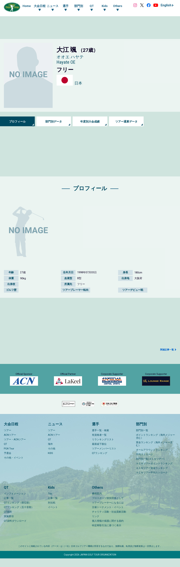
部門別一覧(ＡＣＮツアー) (150, 467)
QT (5, 452)
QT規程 (8, 520)
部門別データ (53, 121)
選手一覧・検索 (100, 439)
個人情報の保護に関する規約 (108, 529)
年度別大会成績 (90, 121)
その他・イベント (13, 466)
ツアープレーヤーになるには (108, 511)
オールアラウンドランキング (152, 458)
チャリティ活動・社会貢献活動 (109, 520)
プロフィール (17, 121)
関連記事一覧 (167, 349)
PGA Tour (9, 457)
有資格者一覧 (99, 443)
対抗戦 (51, 511)
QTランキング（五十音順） (19, 515)
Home (27, 6)
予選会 (7, 461)
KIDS (50, 461)
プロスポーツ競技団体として (108, 506)
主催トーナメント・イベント (108, 515)
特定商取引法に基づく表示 (106, 534)
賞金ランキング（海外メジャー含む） (154, 452)
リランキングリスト (103, 448)
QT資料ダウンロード (15, 529)
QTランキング (99, 461)
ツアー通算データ (126, 121)
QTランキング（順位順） (17, 511)
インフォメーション (15, 502)
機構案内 (97, 502)
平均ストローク (144, 463)
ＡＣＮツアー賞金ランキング (152, 476)
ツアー (7, 439)
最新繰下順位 (99, 452)
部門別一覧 (142, 439)
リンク (95, 524)
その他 (51, 457)
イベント (53, 515)
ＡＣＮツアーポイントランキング (154, 472)
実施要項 (9, 524)
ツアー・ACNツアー (15, 448)
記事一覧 (9, 506)
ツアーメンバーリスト (104, 457)
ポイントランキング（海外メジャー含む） (155, 445)
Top (50, 502)
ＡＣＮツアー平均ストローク (152, 481)
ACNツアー (10, 443)
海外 (50, 452)
